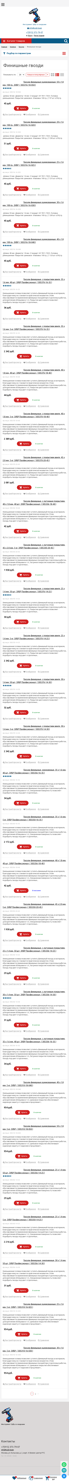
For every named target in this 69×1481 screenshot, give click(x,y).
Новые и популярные (36, 75)
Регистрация (39, 36)
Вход (30, 36)
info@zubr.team (35, 28)
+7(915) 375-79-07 (34, 32)
